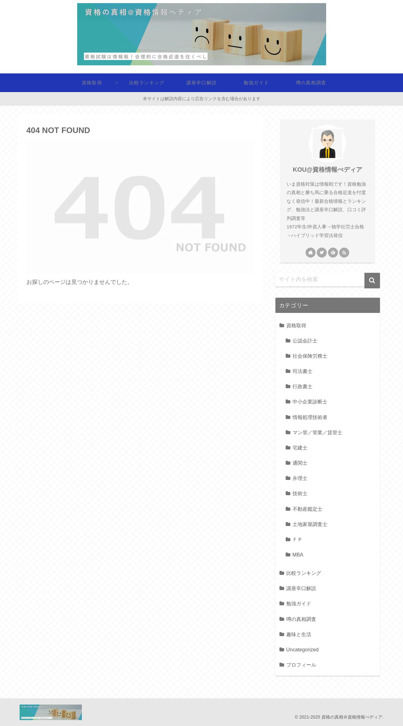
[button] (372, 280)
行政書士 (302, 386)
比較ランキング (303, 573)
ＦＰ (297, 539)
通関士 (300, 463)
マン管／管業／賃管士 (317, 432)
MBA (298, 554)
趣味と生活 (298, 634)
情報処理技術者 (310, 417)
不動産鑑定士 (307, 509)
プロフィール (301, 665)
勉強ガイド (298, 603)
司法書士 (302, 371)
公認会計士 (305, 340)
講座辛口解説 (301, 588)
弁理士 (300, 478)
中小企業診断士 (310, 401)
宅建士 (300, 447)
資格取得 (296, 325)
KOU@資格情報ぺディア (327, 169)
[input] (327, 279)
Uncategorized (302, 649)
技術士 (300, 493)
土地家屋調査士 (310, 524)
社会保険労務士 (310, 356)
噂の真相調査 (301, 619)
